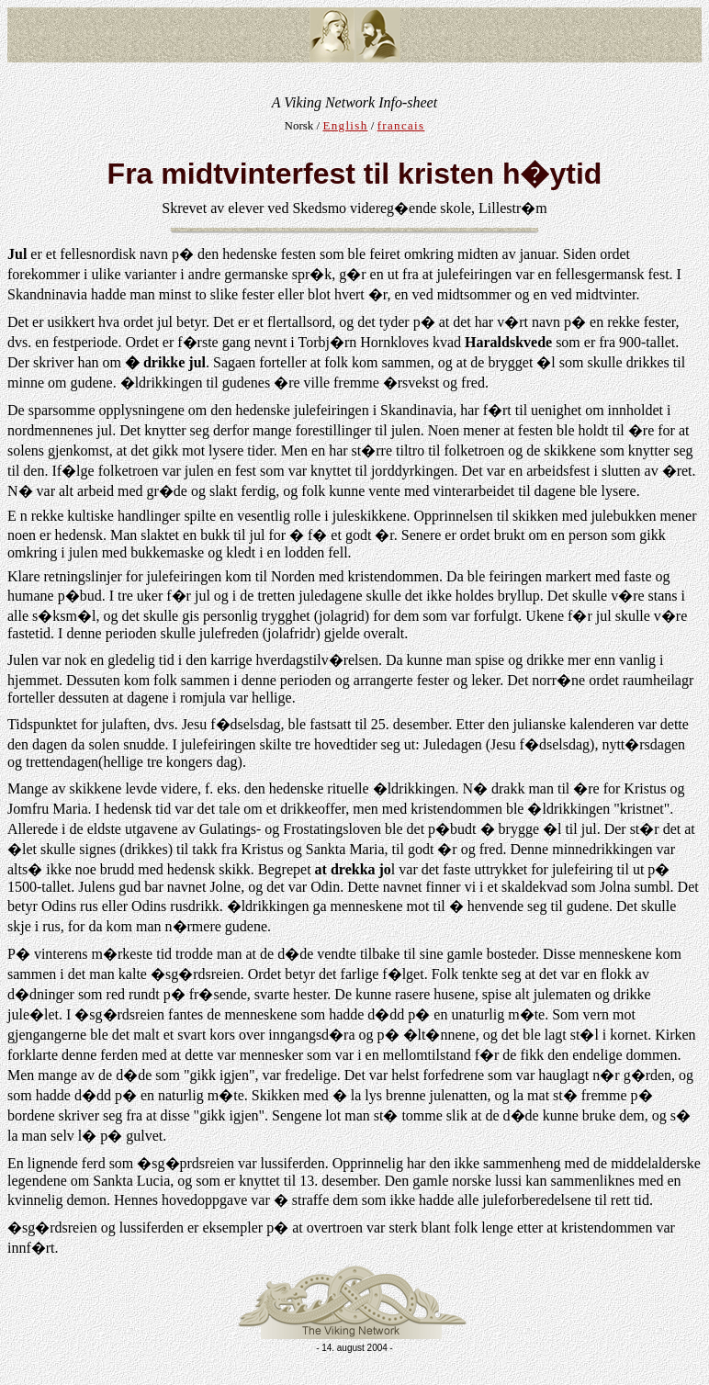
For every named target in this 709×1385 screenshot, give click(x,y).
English (344, 125)
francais (401, 125)
